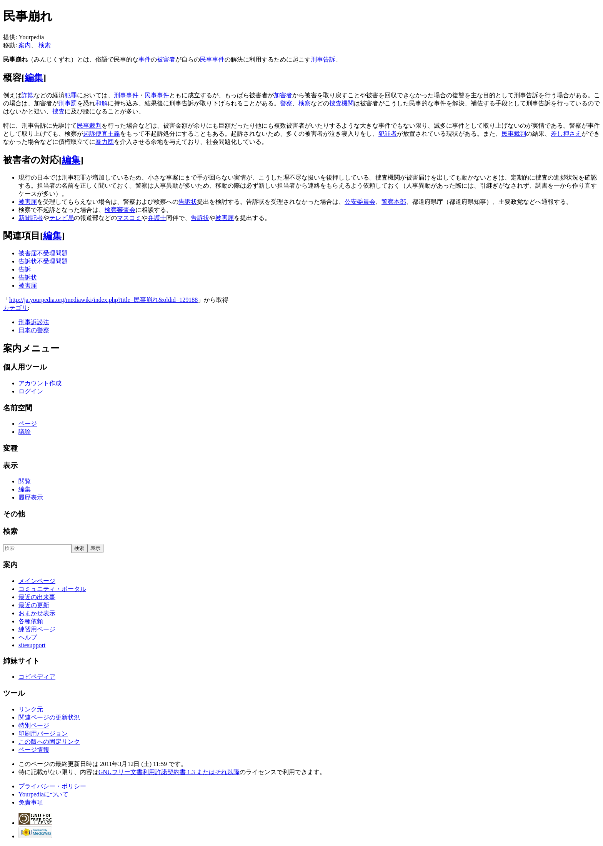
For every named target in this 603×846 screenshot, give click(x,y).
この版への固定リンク (49, 741)
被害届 (27, 201)
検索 (44, 45)
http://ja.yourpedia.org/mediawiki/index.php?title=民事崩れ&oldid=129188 (103, 299)
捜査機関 (341, 103)
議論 (24, 431)
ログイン (30, 391)
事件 (144, 59)
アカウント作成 (40, 383)
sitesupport (31, 645)
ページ (27, 423)
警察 (286, 103)
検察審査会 (120, 210)
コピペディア (36, 676)
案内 (24, 45)
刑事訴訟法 (33, 322)
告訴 (24, 269)
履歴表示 (30, 497)
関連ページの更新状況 (49, 717)
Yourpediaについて (43, 794)
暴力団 (104, 141)
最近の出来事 (36, 597)
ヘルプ (27, 637)
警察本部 (393, 201)
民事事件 (212, 59)
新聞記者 (30, 218)
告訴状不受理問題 (43, 261)
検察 (304, 103)
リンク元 (30, 709)
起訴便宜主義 (101, 133)
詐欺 (28, 95)
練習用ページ (36, 629)
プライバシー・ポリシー (52, 786)
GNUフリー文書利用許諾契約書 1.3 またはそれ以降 (169, 772)
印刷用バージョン (43, 733)
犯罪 (71, 95)
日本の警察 (33, 330)
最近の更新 (33, 605)
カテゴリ (15, 308)
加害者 (283, 95)
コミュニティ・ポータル (52, 589)
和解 (101, 103)
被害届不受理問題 (43, 253)
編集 (34, 78)
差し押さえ (566, 133)
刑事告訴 (323, 59)
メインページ (36, 581)
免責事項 (30, 802)
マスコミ (129, 218)
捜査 (58, 111)
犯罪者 (387, 133)
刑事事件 (126, 95)
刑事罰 (67, 103)
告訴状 (187, 201)
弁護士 (157, 218)
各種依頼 (30, 621)
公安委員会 (360, 201)
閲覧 (24, 481)
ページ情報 (33, 749)
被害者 (166, 59)
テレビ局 (61, 218)
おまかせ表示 (36, 613)
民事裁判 (89, 125)
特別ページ (33, 725)
